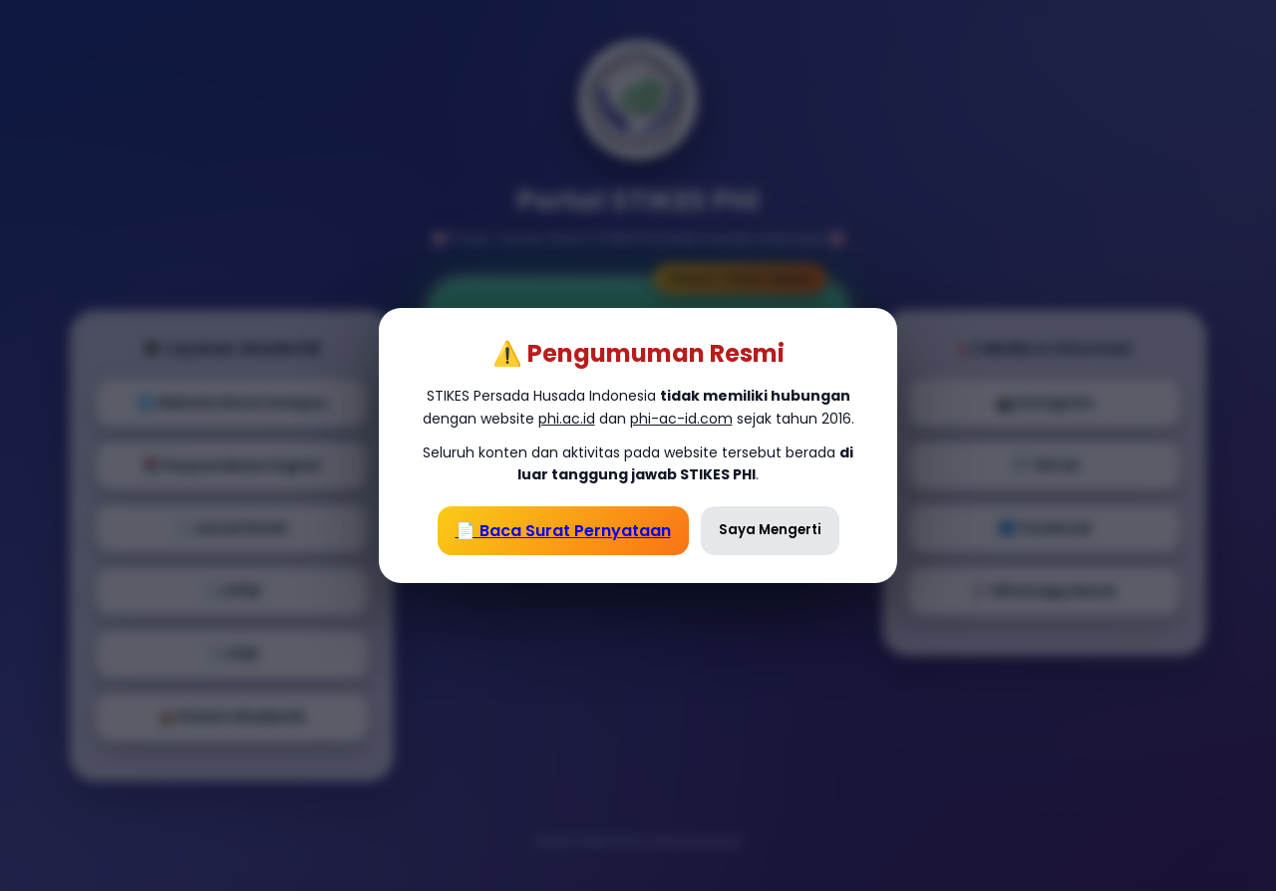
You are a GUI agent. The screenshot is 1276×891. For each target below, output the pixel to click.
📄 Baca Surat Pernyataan (563, 530)
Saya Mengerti (770, 529)
